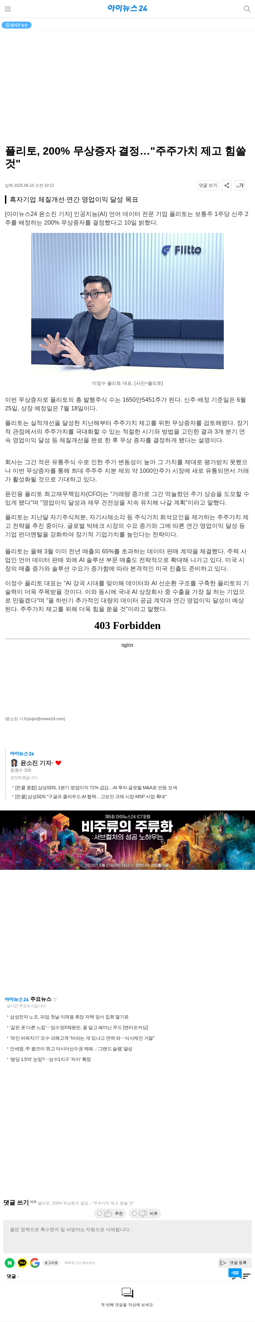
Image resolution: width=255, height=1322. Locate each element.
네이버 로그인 (10, 1263)
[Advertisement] (127, 932)
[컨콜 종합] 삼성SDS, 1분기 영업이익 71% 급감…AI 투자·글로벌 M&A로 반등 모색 (96, 787)
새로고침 (54, 999)
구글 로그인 (35, 1263)
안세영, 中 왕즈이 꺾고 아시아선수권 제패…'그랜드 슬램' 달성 (71, 1048)
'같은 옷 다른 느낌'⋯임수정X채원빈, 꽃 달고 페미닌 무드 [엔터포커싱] (79, 1027)
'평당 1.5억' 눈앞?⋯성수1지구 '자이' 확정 (50, 1059)
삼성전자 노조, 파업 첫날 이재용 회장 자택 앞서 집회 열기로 (69, 1016)
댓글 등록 (238, 1262)
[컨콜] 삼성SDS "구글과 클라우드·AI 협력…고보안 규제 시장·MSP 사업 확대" (90, 796)
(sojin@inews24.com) (46, 719)
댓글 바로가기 (235, 1273)
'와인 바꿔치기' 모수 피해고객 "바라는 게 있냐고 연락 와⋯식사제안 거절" (82, 1038)
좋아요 (58, 763)
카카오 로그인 (22, 1263)
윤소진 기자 (35, 763)
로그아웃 (51, 1263)
